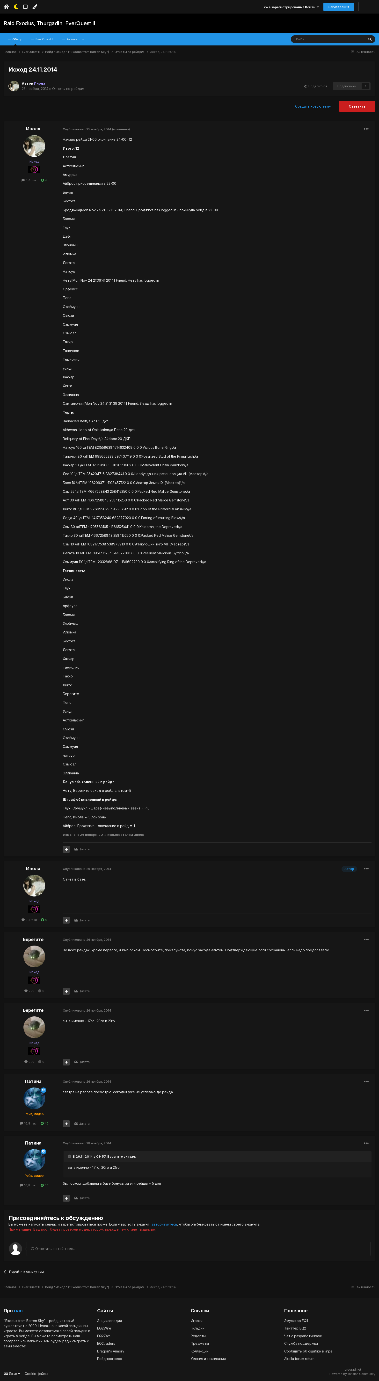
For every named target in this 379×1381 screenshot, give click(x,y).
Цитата (84, 849)
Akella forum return (299, 1359)
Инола (33, 128)
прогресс (12, 1341)
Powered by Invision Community (352, 1374)
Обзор (17, 41)
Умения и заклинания (208, 1359)
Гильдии (197, 1328)
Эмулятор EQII (296, 1321)
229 (29, 991)
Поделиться (315, 86)
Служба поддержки (301, 1343)
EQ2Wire (104, 1328)
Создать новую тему (313, 106)
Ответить (357, 106)
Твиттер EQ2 (295, 1328)
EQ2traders (106, 1343)
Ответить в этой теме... (53, 1249)
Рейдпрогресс (109, 1359)
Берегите (33, 939)
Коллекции (200, 1351)
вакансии (35, 1341)
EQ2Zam (103, 1336)
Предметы (200, 1343)
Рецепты (198, 1336)
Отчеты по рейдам (68, 89)
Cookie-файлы (36, 1374)
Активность (75, 39)
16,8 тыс (28, 1123)
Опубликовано (87, 129)
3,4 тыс (29, 180)
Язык (12, 1374)
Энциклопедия (109, 1321)
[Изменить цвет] (34, 6)
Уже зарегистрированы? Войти (291, 7)
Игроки (197, 1321)
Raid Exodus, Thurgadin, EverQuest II (49, 23)
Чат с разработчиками (303, 1336)
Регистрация (338, 7)
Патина (33, 1081)
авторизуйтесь (164, 1224)
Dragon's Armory (110, 1351)
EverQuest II (44, 39)
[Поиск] (316, 39)
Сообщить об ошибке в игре (308, 1351)
